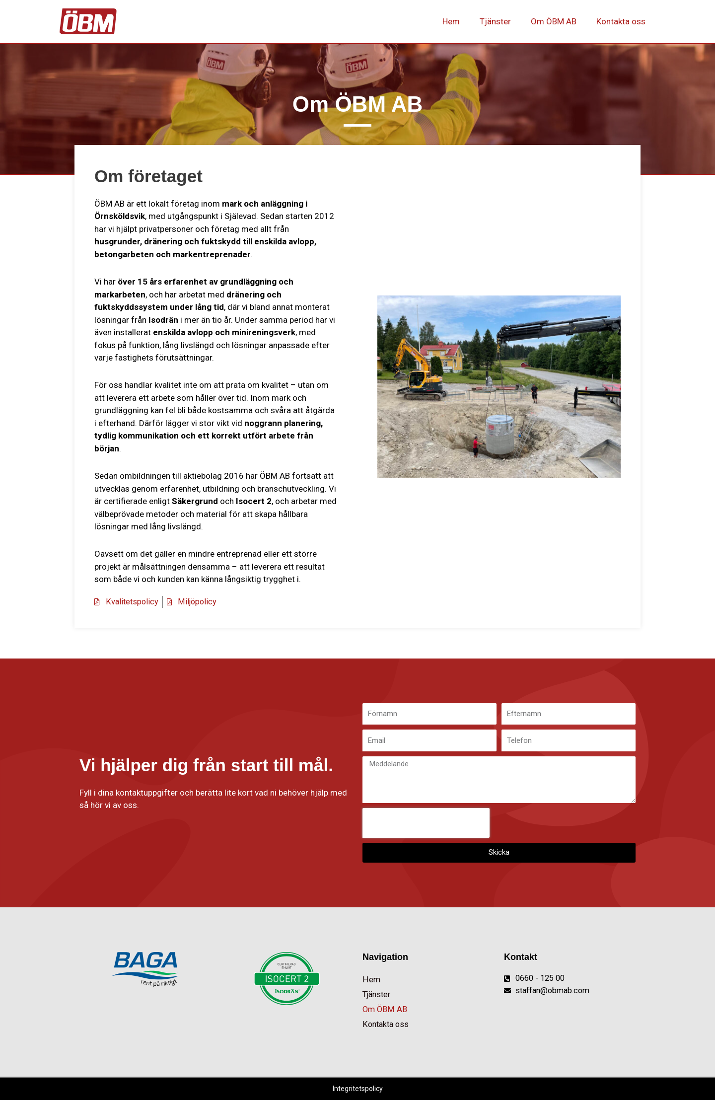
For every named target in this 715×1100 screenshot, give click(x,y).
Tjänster (502, 21)
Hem (461, 21)
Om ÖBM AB (558, 21)
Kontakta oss (622, 21)
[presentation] (426, 822)
